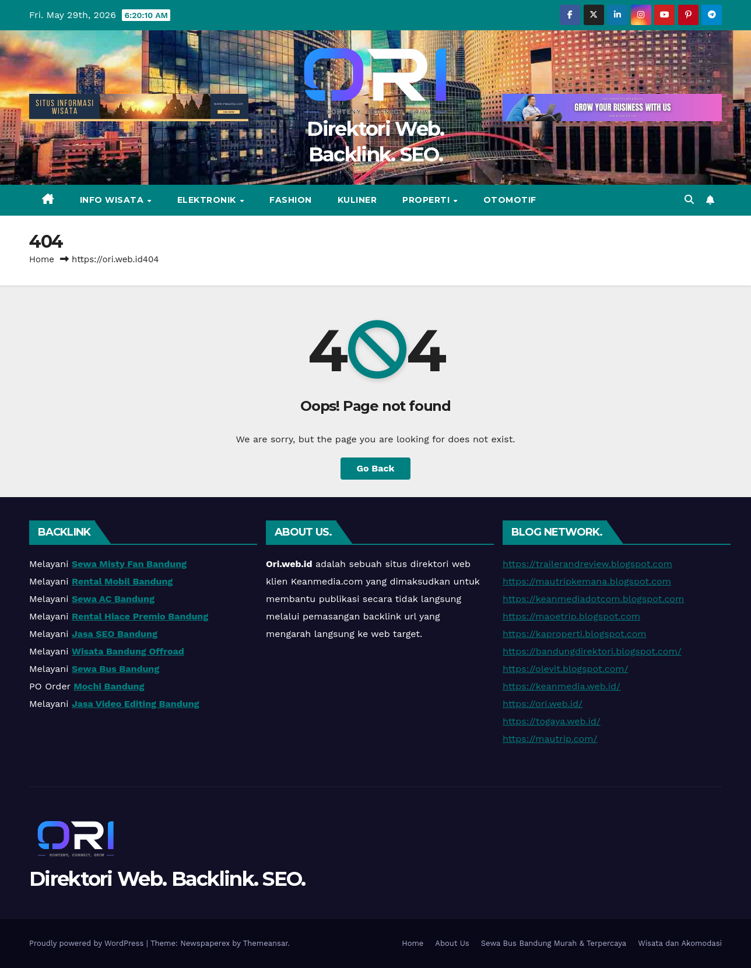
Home (41, 259)
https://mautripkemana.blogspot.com (587, 581)
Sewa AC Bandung (113, 598)
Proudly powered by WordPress (87, 943)
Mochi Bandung (108, 686)
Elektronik (208, 200)
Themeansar (265, 943)
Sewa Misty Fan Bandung (129, 563)
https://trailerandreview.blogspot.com (587, 563)
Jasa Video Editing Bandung (135, 703)
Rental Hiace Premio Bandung (140, 616)
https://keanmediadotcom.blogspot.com (593, 598)
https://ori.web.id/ (542, 703)
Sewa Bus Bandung (115, 668)
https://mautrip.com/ (550, 738)
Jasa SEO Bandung (114, 633)
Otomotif (509, 200)
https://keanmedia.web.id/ (561, 686)
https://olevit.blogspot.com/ (566, 668)
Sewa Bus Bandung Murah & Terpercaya (553, 943)
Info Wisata (113, 200)
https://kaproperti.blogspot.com (575, 633)
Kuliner (357, 200)
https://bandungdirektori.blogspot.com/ (592, 651)
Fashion (290, 200)
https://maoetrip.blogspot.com (571, 616)
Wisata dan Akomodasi (680, 943)
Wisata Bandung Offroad (128, 651)
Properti (427, 200)
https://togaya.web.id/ (552, 721)
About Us (452, 943)
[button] (689, 199)
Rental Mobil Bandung (122, 581)
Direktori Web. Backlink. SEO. (167, 879)
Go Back (376, 468)
